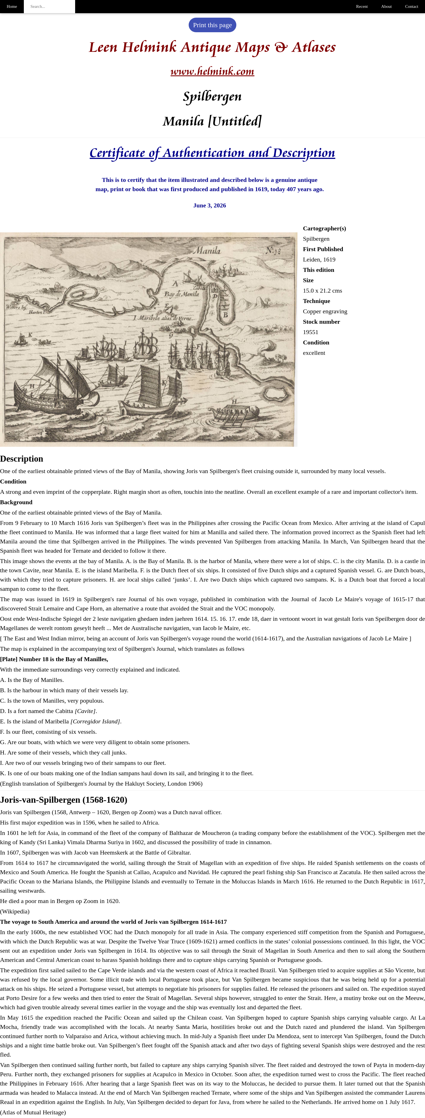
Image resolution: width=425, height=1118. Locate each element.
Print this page (212, 25)
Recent (362, 6)
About (386, 6)
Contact (411, 6)
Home (12, 6)
